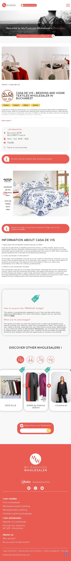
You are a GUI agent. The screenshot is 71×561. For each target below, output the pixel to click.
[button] (4, 193)
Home (4, 84)
